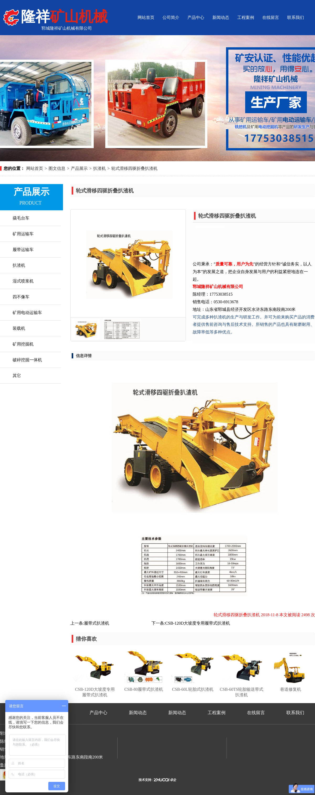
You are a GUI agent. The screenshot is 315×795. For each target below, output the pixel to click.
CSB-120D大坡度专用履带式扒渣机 (197, 623)
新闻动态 (220, 17)
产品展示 (79, 168)
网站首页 (146, 17)
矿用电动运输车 (27, 312)
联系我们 (295, 17)
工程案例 (245, 17)
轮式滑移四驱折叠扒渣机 (134, 168)
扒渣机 (99, 168)
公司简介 (170, 17)
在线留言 (270, 17)
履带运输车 (23, 249)
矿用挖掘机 (23, 344)
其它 (17, 375)
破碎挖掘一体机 (27, 360)
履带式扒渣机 (96, 623)
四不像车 (21, 297)
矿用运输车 (23, 234)
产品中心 (195, 17)
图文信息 (57, 168)
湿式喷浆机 (23, 281)
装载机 (19, 328)
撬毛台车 (21, 218)
